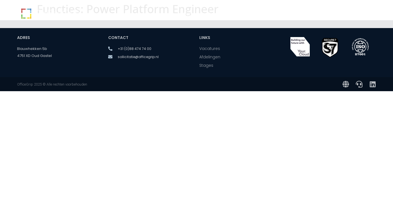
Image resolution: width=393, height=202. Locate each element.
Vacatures (218, 14)
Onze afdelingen (260, 14)
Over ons (304, 14)
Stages (334, 14)
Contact (361, 14)
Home (189, 14)
